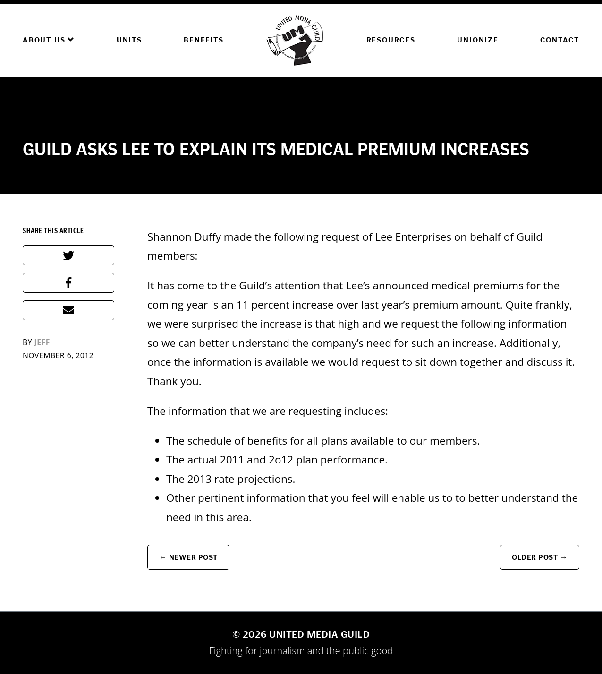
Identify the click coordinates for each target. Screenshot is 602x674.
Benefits (203, 39)
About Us (49, 39)
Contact (559, 39)
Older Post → (540, 557)
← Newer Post (188, 557)
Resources (390, 39)
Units (129, 39)
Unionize (477, 39)
